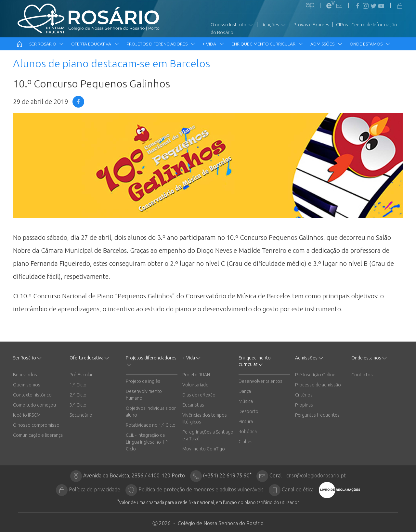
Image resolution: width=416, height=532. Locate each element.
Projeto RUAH (196, 374)
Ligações (274, 25)
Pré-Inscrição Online (315, 374)
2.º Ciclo (78, 394)
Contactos (362, 374)
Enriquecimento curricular (267, 44)
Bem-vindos (25, 374)
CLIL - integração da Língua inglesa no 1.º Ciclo (147, 442)
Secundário (81, 415)
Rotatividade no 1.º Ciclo (151, 425)
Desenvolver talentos (260, 381)
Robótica (248, 431)
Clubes (246, 441)
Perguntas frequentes (317, 415)
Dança (245, 391)
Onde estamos (370, 44)
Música (246, 401)
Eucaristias (193, 405)
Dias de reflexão (198, 394)
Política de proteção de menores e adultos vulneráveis (201, 489)
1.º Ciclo (78, 384)
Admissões (326, 44)
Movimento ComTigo (203, 448)
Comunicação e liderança (38, 435)
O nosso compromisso (36, 425)
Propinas (304, 405)
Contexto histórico (32, 394)
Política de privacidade (94, 489)
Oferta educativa (95, 44)
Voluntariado (195, 384)
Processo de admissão (318, 384)
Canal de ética (298, 489)
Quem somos (26, 384)
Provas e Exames (311, 24)
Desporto (248, 411)
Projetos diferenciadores (161, 44)
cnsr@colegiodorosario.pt (316, 475)
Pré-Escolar (81, 374)
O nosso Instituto (232, 25)
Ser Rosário (47, 44)
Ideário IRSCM (27, 415)
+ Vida (213, 44)
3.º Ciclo (78, 405)
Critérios (304, 394)
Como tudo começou (34, 405)
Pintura (246, 421)
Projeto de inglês (143, 381)
